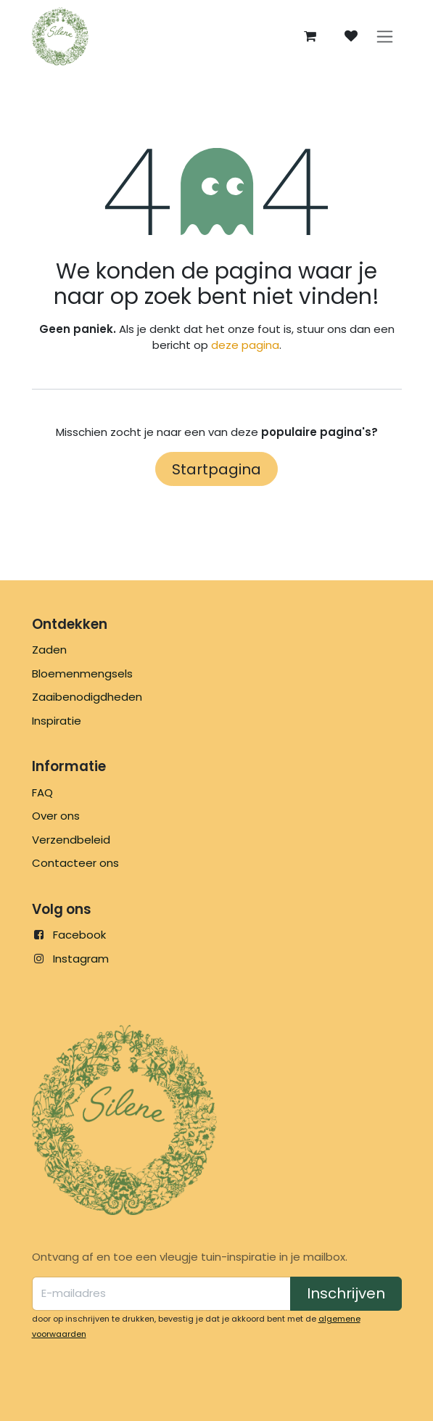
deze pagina (245, 345)
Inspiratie (56, 720)
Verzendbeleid (71, 839)
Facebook (79, 934)
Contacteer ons (75, 862)
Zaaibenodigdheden (87, 696)
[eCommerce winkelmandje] (310, 36)
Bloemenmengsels (82, 673)
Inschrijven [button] (346, 1293)
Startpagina (216, 469)
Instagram (81, 958)
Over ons (56, 815)
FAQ (42, 792)
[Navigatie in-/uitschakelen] (385, 36)
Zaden (49, 649)
